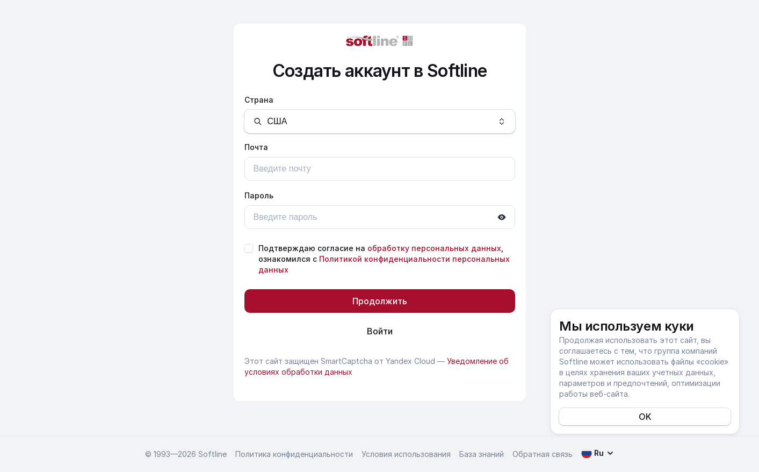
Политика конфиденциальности (294, 454)
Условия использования (406, 454)
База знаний (481, 454)
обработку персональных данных (434, 248)
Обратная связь (542, 454)
